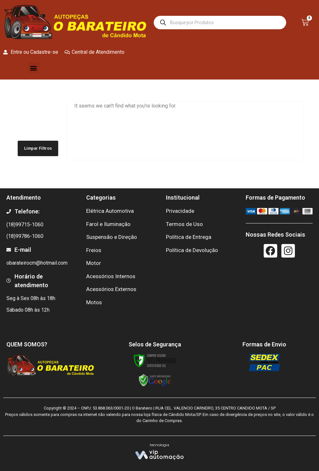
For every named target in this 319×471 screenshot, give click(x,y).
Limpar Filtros (38, 148)
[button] (33, 67)
